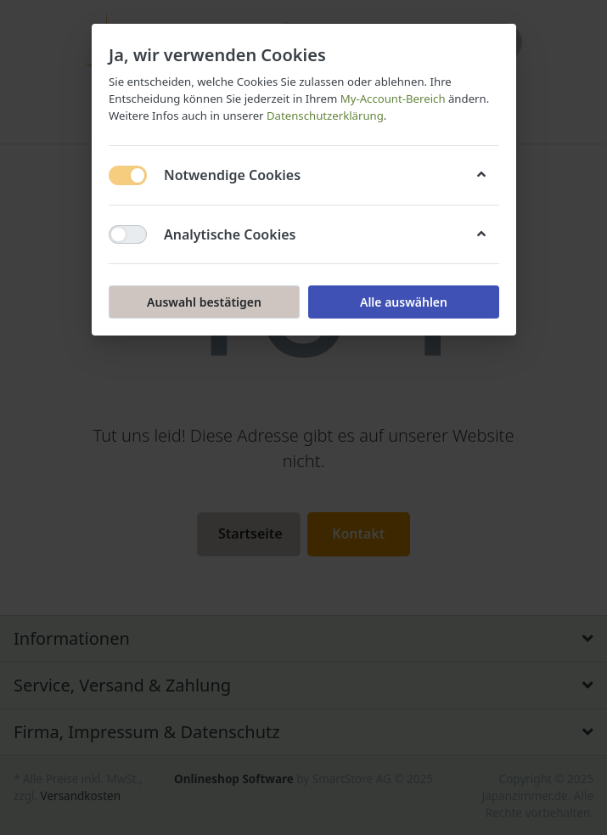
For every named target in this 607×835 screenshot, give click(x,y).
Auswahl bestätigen (204, 302)
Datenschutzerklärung (324, 115)
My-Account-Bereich (392, 98)
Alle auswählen (403, 302)
